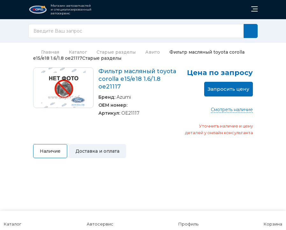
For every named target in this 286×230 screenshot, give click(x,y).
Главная (46, 52)
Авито (152, 52)
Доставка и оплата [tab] (97, 151)
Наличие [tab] (50, 151)
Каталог (78, 52)
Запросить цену (228, 89)
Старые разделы (116, 52)
